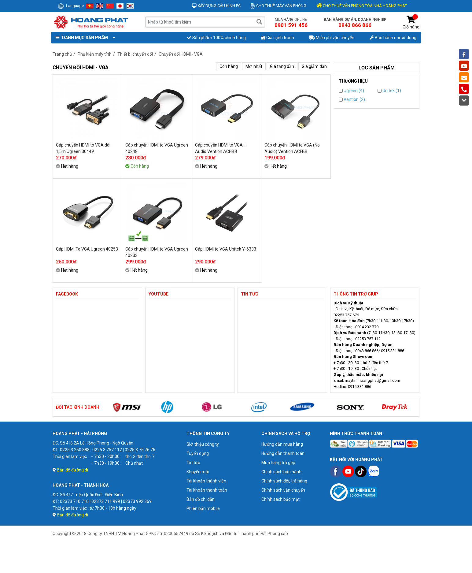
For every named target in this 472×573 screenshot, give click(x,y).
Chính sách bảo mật (280, 499)
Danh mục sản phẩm (84, 37)
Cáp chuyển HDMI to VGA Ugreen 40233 (156, 252)
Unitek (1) (389, 90)
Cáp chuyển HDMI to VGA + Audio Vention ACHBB (220, 148)
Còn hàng (228, 66)
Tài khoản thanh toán (206, 490)
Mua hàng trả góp (278, 462)
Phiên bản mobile (203, 508)
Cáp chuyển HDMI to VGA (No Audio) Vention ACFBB (292, 148)
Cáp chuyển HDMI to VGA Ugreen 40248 (156, 148)
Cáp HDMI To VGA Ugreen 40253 (87, 249)
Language (71, 5)
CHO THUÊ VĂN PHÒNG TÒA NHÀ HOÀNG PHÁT (361, 5)
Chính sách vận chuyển (283, 490)
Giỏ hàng (411, 22)
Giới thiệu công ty (202, 444)
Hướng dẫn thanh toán (282, 453)
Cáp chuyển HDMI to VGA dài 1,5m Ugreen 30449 (83, 148)
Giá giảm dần (314, 66)
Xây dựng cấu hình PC (216, 5)
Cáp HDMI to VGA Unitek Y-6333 (225, 249)
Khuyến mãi (197, 471)
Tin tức (193, 462)
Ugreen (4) (351, 90)
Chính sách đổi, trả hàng (284, 480)
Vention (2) (352, 99)
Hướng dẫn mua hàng (282, 444)
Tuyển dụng (197, 453)
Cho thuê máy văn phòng (278, 5)
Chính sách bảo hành (281, 471)
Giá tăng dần (282, 66)
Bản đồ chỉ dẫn (200, 499)
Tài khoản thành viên (206, 480)
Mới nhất (253, 66)
